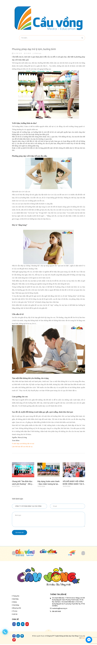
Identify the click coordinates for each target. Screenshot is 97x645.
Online (14, 603)
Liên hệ (14, 615)
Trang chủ (15, 596)
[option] (23, 476)
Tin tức (14, 612)
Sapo (83, 638)
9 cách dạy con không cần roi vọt (23, 443)
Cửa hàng (15, 606)
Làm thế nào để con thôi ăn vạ (22, 447)
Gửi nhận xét (20, 533)
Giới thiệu (15, 599)
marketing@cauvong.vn (59, 609)
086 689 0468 (56, 612)
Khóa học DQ (16, 609)
